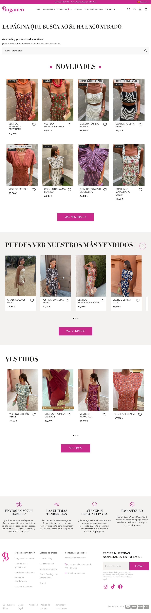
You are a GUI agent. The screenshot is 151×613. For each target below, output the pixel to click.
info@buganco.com (76, 573)
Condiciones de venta (25, 573)
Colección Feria (47, 564)
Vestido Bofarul (125, 414)
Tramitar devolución (24, 587)
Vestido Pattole (18, 189)
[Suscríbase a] (139, 566)
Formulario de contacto (75, 558)
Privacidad (33, 605)
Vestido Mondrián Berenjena (15, 127)
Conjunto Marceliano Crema (122, 192)
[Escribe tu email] (116, 566)
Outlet (43, 583)
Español (143, 2)
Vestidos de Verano (48, 569)
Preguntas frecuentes (24, 559)
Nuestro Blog (46, 559)
